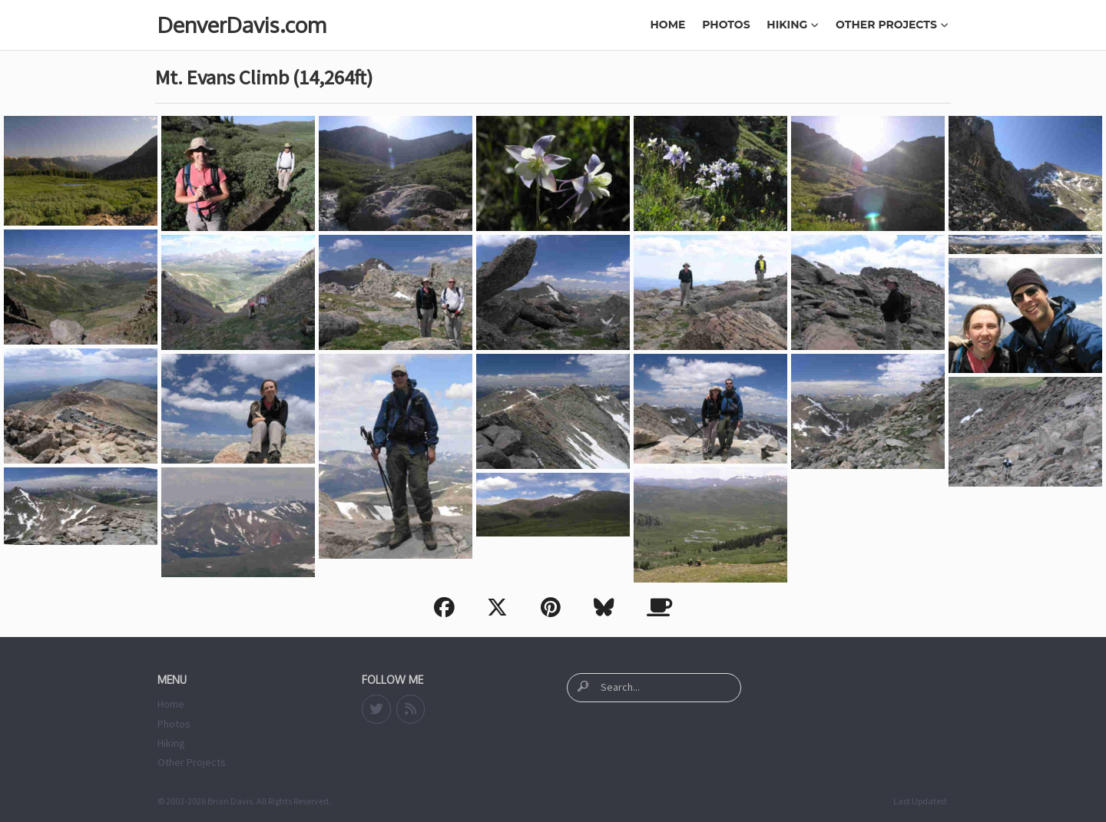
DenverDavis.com (241, 24)
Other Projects (892, 24)
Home (668, 24)
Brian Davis (230, 801)
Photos (726, 24)
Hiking (793, 24)
